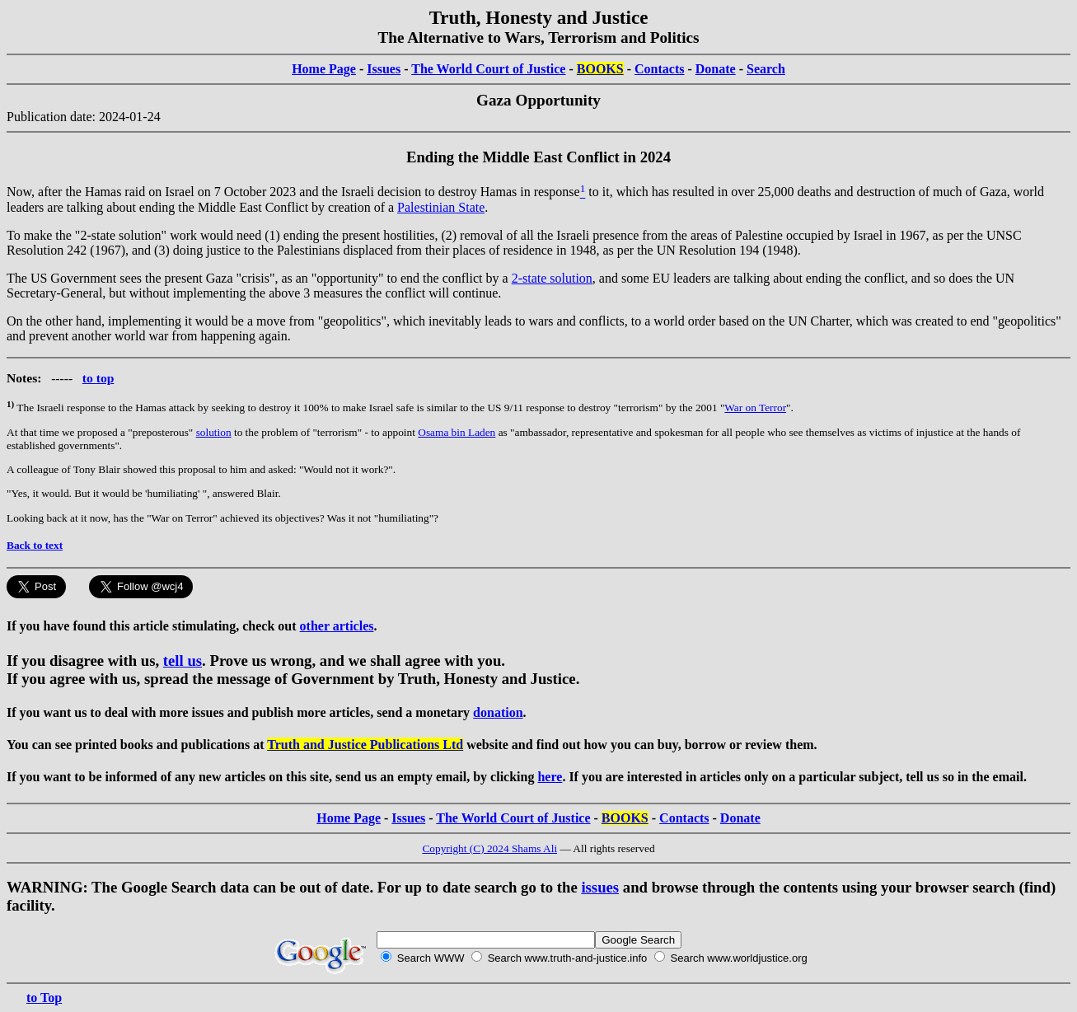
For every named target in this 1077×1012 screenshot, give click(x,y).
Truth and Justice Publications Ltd (365, 745)
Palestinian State (441, 207)
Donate (715, 69)
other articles (337, 626)
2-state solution (552, 278)
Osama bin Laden (456, 432)
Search (766, 69)
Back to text (35, 545)
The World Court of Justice (488, 69)
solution (214, 432)
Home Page (324, 69)
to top (98, 378)
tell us (182, 660)
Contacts (659, 69)
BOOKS (600, 69)
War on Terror (755, 407)
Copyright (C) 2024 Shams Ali (489, 848)
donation (497, 712)
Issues (383, 69)
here (549, 777)
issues (600, 887)
